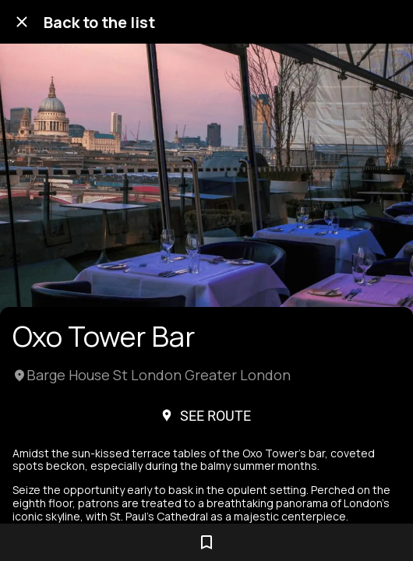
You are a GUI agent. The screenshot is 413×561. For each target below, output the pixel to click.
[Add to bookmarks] (206, 542)
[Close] (21, 21)
